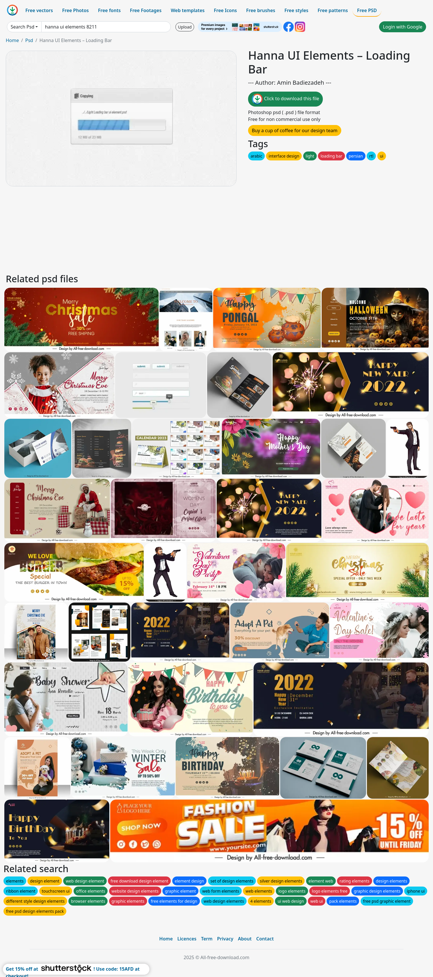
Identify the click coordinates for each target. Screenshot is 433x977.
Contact (265, 939)
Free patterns (333, 10)
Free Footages (146, 10)
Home (12, 40)
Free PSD (367, 10)
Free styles (296, 10)
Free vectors (39, 10)
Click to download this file (285, 99)
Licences (186, 939)
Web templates (188, 10)
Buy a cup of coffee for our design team (295, 130)
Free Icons (225, 10)
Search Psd (22, 27)
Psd (29, 40)
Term (207, 939)
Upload (185, 27)
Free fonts (109, 10)
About (245, 939)
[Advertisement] (178, 229)
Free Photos (75, 10)
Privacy (225, 939)
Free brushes (260, 10)
